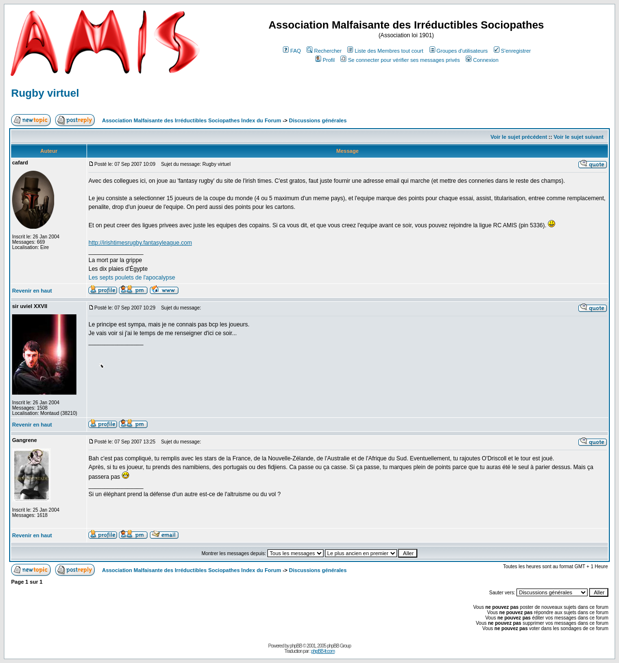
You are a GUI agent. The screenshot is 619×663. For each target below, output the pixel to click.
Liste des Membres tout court (385, 51)
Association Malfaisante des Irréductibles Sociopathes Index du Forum (191, 120)
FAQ (292, 51)
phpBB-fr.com (323, 651)
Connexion (482, 60)
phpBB (296, 645)
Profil (325, 60)
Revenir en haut (32, 291)
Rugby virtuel (45, 93)
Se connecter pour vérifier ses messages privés (400, 60)
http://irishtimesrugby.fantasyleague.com (140, 242)
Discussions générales (318, 120)
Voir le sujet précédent (518, 137)
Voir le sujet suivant (579, 137)
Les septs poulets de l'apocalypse (131, 277)
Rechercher (324, 51)
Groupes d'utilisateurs (458, 51)
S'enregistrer (512, 51)
